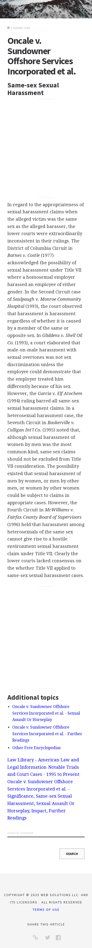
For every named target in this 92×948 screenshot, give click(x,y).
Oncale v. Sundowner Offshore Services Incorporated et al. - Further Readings (47, 734)
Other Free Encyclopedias (36, 747)
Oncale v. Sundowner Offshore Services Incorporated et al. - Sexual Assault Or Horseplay (46, 713)
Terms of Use (46, 909)
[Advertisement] (46, 149)
